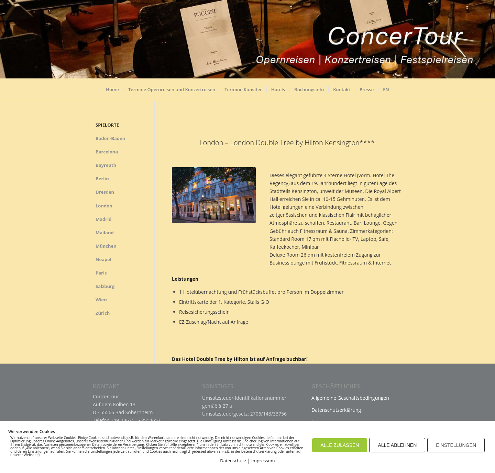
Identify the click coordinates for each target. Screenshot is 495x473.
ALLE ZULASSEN (339, 445)
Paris (101, 273)
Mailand (105, 232)
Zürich (103, 313)
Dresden (105, 192)
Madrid (103, 219)
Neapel (103, 259)
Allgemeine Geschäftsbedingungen (350, 398)
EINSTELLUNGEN (456, 445)
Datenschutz (233, 461)
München (106, 246)
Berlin (102, 178)
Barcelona (107, 152)
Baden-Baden (110, 138)
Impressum (263, 461)
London (104, 206)
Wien (101, 300)
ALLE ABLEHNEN (397, 445)
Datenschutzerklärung (336, 410)
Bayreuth (106, 165)
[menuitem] (112, 92)
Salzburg (105, 286)
